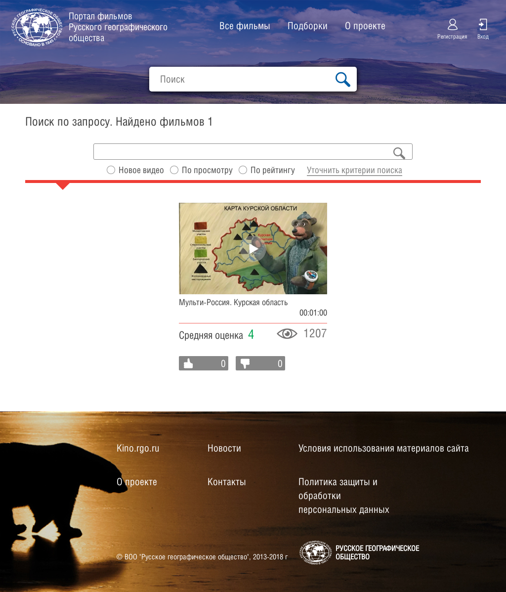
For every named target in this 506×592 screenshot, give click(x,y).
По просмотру (207, 170)
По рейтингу (273, 170)
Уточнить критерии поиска (354, 170)
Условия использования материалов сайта (383, 448)
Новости (224, 448)
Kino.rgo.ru (138, 448)
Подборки (308, 26)
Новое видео (141, 170)
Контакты (227, 482)
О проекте (365, 26)
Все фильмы (244, 26)
